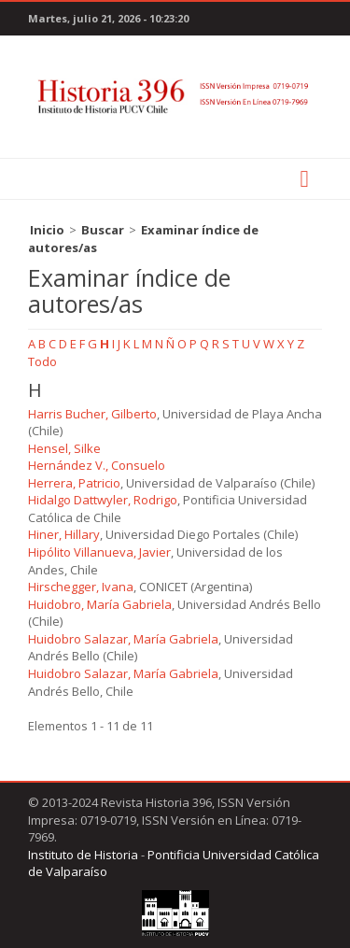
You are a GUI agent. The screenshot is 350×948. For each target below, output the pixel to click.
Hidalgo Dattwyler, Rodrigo (102, 499)
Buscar (102, 229)
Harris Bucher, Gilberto (92, 413)
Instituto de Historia (83, 854)
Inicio (47, 229)
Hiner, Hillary (64, 534)
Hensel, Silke (64, 448)
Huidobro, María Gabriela (100, 604)
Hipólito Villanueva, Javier (99, 552)
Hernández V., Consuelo (96, 465)
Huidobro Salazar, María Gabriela (123, 638)
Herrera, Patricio (74, 482)
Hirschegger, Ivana (80, 586)
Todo (42, 361)
